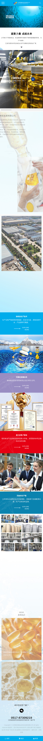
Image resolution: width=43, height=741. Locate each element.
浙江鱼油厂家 (7, 730)
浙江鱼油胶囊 (16, 730)
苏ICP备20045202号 (20, 727)
